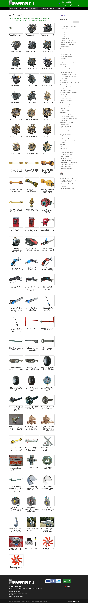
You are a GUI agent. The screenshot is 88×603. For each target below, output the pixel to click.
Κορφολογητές (64, 120)
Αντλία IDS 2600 (32, 153)
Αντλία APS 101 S (47, 35)
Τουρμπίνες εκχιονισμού (66, 100)
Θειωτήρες (63, 108)
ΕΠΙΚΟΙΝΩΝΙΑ (61, 8)
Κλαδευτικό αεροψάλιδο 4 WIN (16, 268)
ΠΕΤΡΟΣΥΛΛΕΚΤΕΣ (64, 78)
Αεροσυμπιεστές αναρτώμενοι (68, 114)
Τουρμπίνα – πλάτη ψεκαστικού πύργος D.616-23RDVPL (47, 510)
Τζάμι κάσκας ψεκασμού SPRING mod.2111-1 (31, 488)
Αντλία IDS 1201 (16, 119)
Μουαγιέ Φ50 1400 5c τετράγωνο (32, 407)
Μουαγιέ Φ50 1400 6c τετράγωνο (47, 407)
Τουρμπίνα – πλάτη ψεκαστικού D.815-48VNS (16, 509)
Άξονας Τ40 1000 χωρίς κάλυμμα (31, 170)
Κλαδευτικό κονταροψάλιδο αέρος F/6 (47, 309)
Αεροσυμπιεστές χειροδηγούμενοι (69, 118)
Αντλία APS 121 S (31, 51)
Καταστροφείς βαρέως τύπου (67, 32)
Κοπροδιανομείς (65, 130)
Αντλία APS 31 (47, 68)
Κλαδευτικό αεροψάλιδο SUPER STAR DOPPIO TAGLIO (32, 288)
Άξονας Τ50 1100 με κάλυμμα (16, 190)
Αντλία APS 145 (16, 68)
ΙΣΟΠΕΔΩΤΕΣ (63, 64)
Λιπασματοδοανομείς (66, 127)
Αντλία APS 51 (31, 85)
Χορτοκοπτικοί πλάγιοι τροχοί (68, 62)
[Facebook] (69, 581)
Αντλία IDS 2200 (16, 153)
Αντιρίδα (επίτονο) (16, 35)
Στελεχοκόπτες (64, 60)
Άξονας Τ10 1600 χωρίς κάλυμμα (16, 170)
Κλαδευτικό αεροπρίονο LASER (47, 249)
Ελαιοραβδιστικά (65, 124)
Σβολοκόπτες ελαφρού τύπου (68, 68)
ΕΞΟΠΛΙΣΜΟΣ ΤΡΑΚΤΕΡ (65, 134)
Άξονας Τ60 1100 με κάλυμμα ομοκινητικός (47, 191)
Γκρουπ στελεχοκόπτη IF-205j (31, 230)
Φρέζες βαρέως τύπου (66, 52)
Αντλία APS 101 (31, 35)
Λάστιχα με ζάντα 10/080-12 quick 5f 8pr (31, 389)
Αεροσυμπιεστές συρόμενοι (67, 116)
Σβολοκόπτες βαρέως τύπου (67, 72)
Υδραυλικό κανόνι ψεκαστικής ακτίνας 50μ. (47, 530)
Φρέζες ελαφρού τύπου (66, 56)
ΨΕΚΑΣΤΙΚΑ (62, 102)
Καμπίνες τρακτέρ (65, 138)
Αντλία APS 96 (31, 102)
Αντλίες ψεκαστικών (15, 18)
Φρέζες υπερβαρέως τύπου (67, 50)
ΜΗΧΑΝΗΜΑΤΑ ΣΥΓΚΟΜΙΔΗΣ (67, 122)
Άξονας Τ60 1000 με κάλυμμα (31, 190)
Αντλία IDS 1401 (47, 119)
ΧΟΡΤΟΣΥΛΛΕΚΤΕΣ (64, 80)
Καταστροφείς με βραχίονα (67, 40)
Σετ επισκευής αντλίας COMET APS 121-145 (16, 468)
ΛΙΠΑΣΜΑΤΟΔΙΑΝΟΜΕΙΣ (65, 126)
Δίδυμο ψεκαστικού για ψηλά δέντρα (16, 250)
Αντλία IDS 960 (47, 153)
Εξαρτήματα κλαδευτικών (34, 18)
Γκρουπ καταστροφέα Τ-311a (47, 211)
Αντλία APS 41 (16, 85)
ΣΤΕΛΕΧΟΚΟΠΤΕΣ (64, 58)
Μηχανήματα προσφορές (66, 166)
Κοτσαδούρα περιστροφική (47, 348)
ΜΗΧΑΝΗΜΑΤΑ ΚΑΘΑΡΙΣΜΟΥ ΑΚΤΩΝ (68, 92)
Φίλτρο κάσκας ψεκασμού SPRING (16, 549)
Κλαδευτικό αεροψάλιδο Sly (47, 268)
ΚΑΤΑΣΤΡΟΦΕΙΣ (63, 28)
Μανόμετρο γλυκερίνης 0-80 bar (47, 389)
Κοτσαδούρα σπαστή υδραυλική (32, 368)
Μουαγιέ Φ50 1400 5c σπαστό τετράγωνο (16, 408)
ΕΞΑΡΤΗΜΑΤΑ (33, 8)
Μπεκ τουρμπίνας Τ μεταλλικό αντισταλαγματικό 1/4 (31, 428)
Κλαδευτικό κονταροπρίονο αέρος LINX (31, 309)
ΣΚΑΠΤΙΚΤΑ (62, 144)
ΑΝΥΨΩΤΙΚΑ (63, 142)
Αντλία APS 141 (47, 51)
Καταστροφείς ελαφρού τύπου (68, 36)
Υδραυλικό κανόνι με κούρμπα (31, 529)
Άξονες (24, 18)
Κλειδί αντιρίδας (32, 328)
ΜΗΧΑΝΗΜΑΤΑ (24, 8)
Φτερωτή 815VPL (31, 548)
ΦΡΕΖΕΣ (62, 48)
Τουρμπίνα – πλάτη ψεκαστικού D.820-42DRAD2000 (32, 510)
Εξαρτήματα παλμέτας (66, 160)
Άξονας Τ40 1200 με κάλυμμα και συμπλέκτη (47, 171)
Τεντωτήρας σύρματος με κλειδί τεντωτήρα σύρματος (16, 489)
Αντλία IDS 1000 (47, 102)
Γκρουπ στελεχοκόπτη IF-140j (16, 230)
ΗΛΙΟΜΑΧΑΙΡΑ (63, 132)
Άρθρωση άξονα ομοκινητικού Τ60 (31, 210)
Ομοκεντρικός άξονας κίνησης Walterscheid (16, 449)
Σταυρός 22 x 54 (32, 467)
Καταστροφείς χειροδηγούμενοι (68, 42)
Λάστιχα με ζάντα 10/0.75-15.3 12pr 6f (16, 389)
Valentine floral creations (41, 601)
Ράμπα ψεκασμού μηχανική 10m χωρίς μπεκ (31, 449)
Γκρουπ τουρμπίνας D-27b (47, 229)
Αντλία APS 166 (31, 68)
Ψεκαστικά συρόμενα (66, 106)
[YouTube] (65, 581)
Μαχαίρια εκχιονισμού (66, 98)
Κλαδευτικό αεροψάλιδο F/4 (31, 268)
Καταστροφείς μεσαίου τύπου (68, 34)
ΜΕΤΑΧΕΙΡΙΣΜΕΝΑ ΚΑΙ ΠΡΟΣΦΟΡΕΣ (47, 8)
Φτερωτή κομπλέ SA (16, 567)
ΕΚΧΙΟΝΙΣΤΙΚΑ (63, 94)
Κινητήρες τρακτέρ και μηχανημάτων (69, 140)
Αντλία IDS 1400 (32, 119)
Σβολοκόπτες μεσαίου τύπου (67, 70)
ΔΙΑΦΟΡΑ (62, 146)
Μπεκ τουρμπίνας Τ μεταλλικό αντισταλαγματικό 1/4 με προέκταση (47, 428)
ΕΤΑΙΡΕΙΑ (16, 8)
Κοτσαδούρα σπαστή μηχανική (16, 368)
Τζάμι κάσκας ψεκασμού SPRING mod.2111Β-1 (47, 488)
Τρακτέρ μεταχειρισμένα (66, 168)
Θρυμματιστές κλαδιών (66, 90)
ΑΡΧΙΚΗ (11, 8)
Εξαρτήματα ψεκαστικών (23, 20)
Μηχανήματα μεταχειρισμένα (67, 164)
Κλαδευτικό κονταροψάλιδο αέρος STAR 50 (16, 330)
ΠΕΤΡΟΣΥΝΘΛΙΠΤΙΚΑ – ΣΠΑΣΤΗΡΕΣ (68, 76)
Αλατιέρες (63, 96)
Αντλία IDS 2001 (47, 136)
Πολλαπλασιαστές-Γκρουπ (39, 20)
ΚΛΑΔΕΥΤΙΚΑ (63, 112)
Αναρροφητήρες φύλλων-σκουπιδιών (69, 88)
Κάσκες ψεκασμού (65, 110)
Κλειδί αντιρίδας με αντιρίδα (47, 329)
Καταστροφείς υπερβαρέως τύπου (69, 29)
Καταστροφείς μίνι (65, 38)
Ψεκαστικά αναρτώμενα (66, 104)
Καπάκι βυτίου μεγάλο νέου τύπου (32, 249)
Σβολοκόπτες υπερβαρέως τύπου (68, 74)
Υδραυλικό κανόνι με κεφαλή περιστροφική (16, 530)
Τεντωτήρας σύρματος (47, 467)
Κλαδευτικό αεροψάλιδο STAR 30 (15, 288)
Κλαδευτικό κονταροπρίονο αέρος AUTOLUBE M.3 (16, 309)
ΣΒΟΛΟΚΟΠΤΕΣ (63, 66)
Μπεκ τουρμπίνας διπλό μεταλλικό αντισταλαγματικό (16, 428)
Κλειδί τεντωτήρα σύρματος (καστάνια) (31, 349)
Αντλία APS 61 (47, 85)
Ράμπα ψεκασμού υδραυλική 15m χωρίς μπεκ (47, 449)
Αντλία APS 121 (16, 51)
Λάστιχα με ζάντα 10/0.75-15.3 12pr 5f (47, 369)
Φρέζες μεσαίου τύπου (66, 54)
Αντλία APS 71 (16, 102)
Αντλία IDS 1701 (32, 136)
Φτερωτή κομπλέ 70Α (47, 549)
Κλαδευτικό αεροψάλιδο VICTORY (47, 288)
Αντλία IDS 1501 (16, 136)
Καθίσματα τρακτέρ (65, 135)
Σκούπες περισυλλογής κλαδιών (68, 86)
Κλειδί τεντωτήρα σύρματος (16, 348)
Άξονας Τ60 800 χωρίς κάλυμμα (16, 210)
